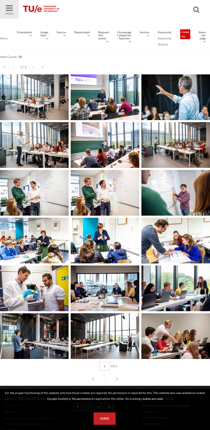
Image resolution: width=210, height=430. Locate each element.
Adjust (163, 44)
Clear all (185, 34)
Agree (104, 418)
